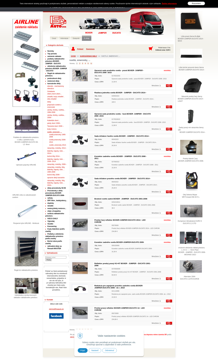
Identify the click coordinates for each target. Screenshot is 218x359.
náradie (50, 206)
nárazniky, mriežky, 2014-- (57, 148)
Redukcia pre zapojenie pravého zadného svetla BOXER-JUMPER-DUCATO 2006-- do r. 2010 (118, 287)
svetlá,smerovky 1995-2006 (57, 136)
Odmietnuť (109, 350)
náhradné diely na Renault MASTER (54, 247)
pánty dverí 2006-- (54, 123)
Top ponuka (52, 54)
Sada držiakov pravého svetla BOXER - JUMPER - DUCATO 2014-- (122, 178)
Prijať (82, 350)
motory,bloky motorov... (56, 208)
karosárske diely (53, 84)
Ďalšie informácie (169, 3)
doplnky (50, 203)
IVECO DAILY (52, 219)
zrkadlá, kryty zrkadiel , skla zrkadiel (55, 98)
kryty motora (51, 129)
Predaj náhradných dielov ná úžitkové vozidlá (58, 22)
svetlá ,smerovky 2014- (57, 145)
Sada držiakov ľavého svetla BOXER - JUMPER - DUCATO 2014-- (122, 136)
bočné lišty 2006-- (53, 175)
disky (49, 102)
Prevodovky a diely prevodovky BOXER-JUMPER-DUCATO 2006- (55, 193)
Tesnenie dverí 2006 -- (55, 126)
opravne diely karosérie (56, 178)
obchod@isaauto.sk (56, 309)
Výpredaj (50, 221)
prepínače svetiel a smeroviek (54, 106)
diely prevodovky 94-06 (56, 188)
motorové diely (53, 81)
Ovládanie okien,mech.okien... (54, 92)
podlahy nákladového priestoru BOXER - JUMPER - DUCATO (55, 61)
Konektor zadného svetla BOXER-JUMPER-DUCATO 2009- (119, 242)
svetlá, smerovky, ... (54, 132)
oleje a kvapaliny (54, 211)
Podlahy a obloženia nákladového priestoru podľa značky (54, 236)
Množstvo (155, 86)
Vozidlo (50, 224)
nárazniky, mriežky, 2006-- (57, 164)
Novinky (50, 51)
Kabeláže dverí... (53, 120)
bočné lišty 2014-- (53, 156)
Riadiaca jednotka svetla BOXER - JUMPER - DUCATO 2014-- (120, 93)
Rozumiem (196, 3)
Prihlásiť (80, 49)
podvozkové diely (54, 78)
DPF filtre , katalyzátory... (57, 200)
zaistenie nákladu (54, 56)
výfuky (50, 198)
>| (91, 63)
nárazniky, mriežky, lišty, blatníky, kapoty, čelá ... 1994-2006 (56, 169)
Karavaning (51, 226)
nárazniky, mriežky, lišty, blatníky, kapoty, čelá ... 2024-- (56, 183)
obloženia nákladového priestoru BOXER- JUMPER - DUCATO (56, 68)
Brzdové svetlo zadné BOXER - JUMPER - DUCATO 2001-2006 (120, 199)
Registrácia (90, 49)
